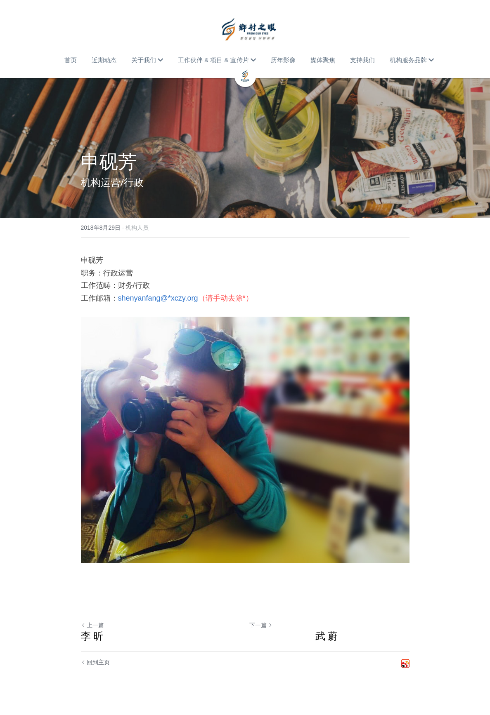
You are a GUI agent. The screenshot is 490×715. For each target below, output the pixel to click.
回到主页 (95, 662)
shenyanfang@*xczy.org (158, 298)
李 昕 (92, 636)
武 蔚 (293, 636)
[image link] (249, 28)
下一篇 (260, 625)
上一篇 (92, 625)
